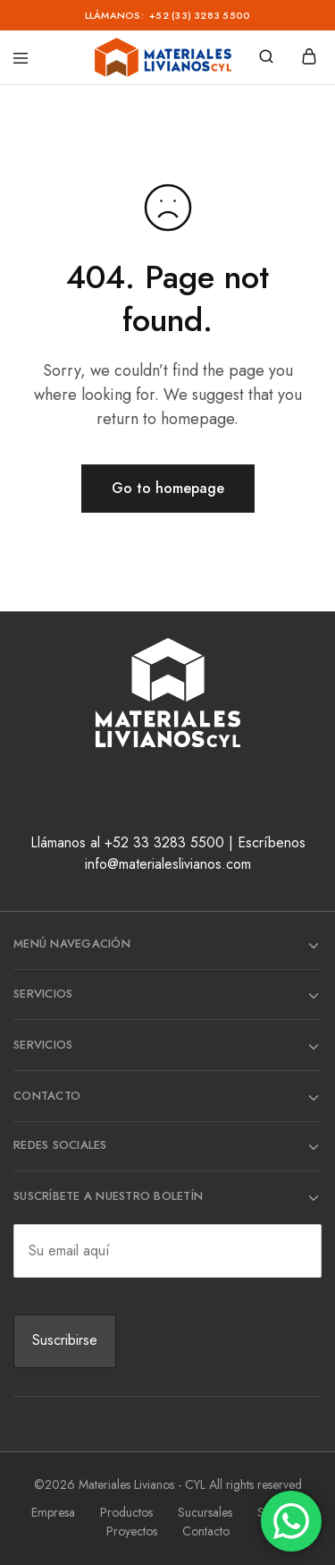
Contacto (206, 1531)
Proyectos (131, 1531)
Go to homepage (168, 488)
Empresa (53, 1512)
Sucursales (205, 1512)
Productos (126, 1512)
